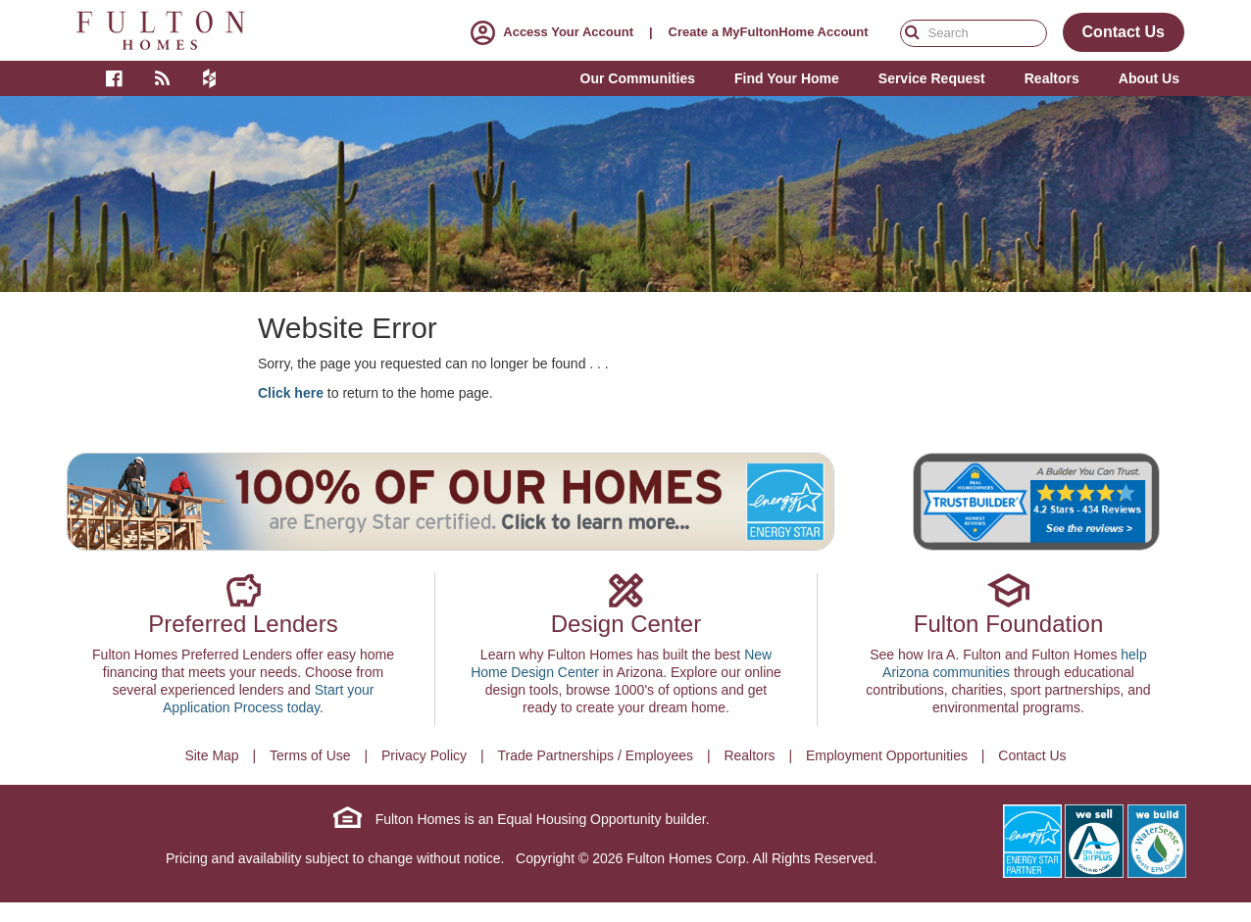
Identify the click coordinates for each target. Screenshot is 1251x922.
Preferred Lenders (242, 623)
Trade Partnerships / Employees (595, 755)
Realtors (749, 755)
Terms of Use (310, 755)
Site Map (211, 755)
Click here (291, 393)
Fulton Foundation (1008, 623)
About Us (1149, 78)
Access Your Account (548, 31)
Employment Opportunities (887, 755)
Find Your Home (786, 78)
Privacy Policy (424, 755)
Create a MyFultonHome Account (769, 31)
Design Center (626, 623)
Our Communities (637, 78)
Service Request (931, 78)
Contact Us (1032, 755)
